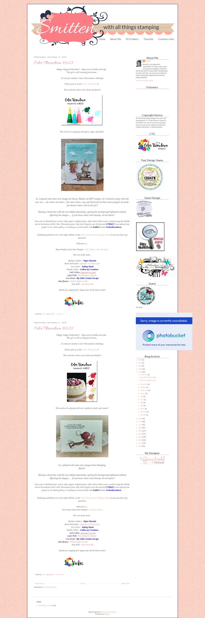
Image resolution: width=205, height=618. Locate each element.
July (141, 396)
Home (102, 38)
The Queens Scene (87, 275)
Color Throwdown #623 (53, 63)
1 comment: (59, 314)
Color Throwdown (89, 84)
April (142, 406)
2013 (140, 437)
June (142, 400)
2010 (140, 446)
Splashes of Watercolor (90, 263)
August (143, 393)
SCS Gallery (132, 38)
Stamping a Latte (88, 272)
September (144, 390)
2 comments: (60, 574)
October (143, 387)
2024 (140, 360)
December (144, 375)
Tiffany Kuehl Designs (108, 612)
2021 (140, 369)
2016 (140, 428)
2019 (140, 419)
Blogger (106, 614)
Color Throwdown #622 (53, 328)
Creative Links (166, 38)
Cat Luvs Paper (95, 510)
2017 (140, 425)
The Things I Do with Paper (97, 249)
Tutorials (148, 38)
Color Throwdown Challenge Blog (95, 235)
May (142, 403)
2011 (140, 443)
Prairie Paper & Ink (78, 281)
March (142, 409)
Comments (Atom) (50, 587)
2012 (140, 440)
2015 (140, 431)
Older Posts (125, 583)
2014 (140, 434)
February (143, 412)
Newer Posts (39, 583)
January (143, 415)
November (144, 384)
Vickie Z (148, 61)
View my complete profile (144, 81)
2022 (140, 366)
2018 (140, 422)
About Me (115, 38)
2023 (140, 363)
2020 (140, 372)
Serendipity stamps (45, 606)
